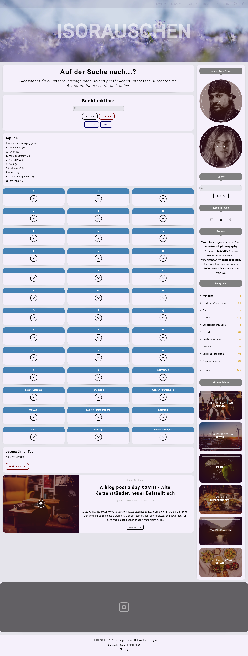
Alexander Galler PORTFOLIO (124, 645)
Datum (91, 124)
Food (205, 310)
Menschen (208, 332)
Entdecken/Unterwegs (214, 303)
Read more (135, 527)
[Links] (205, 4)
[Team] (191, 4)
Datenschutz (141, 640)
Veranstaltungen (211, 360)
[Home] (160, 4)
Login (154, 640)
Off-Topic (207, 346)
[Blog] (176, 4)
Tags (106, 124)
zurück (106, 116)
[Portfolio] (221, 4)
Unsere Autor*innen (221, 71)
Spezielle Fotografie (213, 353)
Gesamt (206, 370)
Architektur (208, 295)
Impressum (126, 640)
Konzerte (207, 317)
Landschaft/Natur (212, 339)
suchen (90, 116)
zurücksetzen (17, 466)
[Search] (235, 3)
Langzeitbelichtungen (214, 324)
